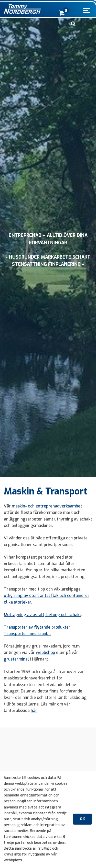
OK (82, 819)
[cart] (62, 13)
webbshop (45, 652)
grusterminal (16, 659)
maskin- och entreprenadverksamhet (47, 506)
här (34, 710)
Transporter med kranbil (27, 633)
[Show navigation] (87, 9)
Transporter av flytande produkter (37, 627)
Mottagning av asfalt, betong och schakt (42, 614)
